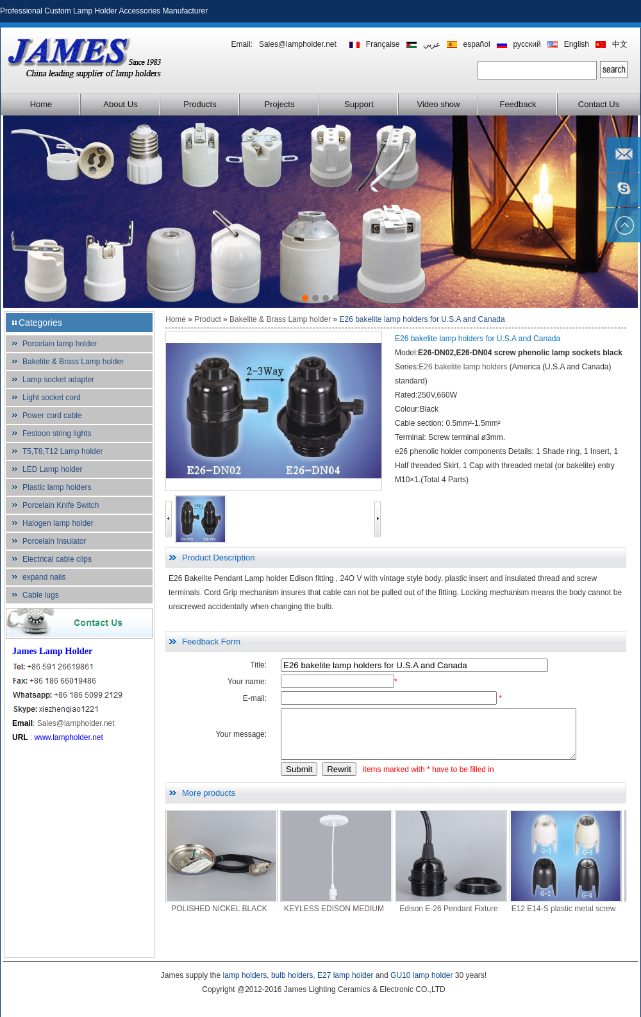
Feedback (517, 104)
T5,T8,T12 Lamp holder (62, 451)
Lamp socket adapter (58, 379)
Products (199, 104)
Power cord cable (52, 415)
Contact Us (598, 104)
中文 (620, 44)
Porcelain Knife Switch (60, 505)
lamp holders (245, 975)
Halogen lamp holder (58, 523)
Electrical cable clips (57, 559)
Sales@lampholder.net (298, 44)
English (576, 44)
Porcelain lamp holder (59, 343)
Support (359, 104)
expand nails (43, 577)
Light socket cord (51, 397)
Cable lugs (40, 595)
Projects (280, 104)
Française (383, 44)
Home (41, 104)
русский (527, 44)
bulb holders (292, 975)
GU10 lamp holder (421, 975)
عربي (431, 44)
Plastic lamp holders (56, 487)
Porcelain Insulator (54, 541)
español (476, 44)
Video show (438, 104)
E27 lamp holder (345, 975)
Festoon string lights (56, 433)
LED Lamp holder (52, 469)
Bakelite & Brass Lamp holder (73, 361)
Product (207, 319)
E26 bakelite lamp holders (463, 366)
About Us (120, 104)
